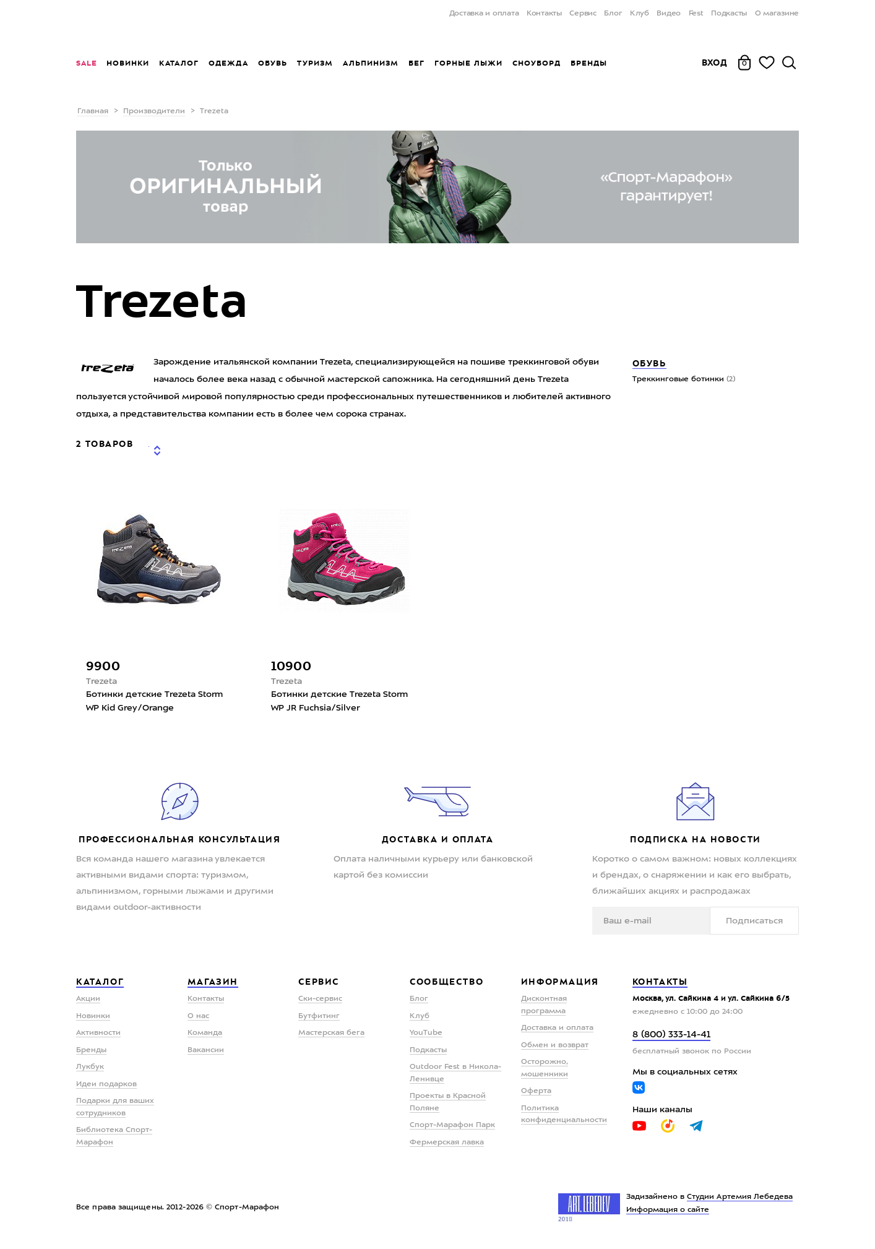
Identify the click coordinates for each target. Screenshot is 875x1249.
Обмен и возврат (554, 1046)
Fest (696, 13)
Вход (715, 62)
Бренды (589, 63)
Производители (154, 111)
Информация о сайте (668, 1211)
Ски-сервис (320, 1000)
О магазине (777, 13)
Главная (92, 111)
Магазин (213, 982)
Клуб (639, 13)
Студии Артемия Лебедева (740, 1198)
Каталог (179, 63)
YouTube (426, 1034)
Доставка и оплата (484, 13)
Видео (669, 13)
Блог (613, 13)
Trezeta (101, 682)
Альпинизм (371, 63)
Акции (88, 1000)
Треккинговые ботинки (683, 379)
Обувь (272, 63)
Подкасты (729, 13)
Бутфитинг (319, 1017)
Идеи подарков (106, 1085)
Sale (86, 63)
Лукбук (90, 1068)
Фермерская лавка (447, 1143)
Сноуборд (536, 63)
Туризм (315, 63)
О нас (198, 1017)
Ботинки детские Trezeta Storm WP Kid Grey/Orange (154, 702)
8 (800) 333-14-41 (671, 1035)
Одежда (228, 63)
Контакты (544, 13)
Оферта (536, 1092)
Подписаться (760, 921)
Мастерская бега (331, 1034)
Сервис (583, 13)
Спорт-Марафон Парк (452, 1126)
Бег (416, 63)
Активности (98, 1034)
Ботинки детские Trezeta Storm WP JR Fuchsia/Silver (339, 702)
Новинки (127, 63)
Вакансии (206, 1051)
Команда (205, 1034)
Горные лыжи (468, 63)
